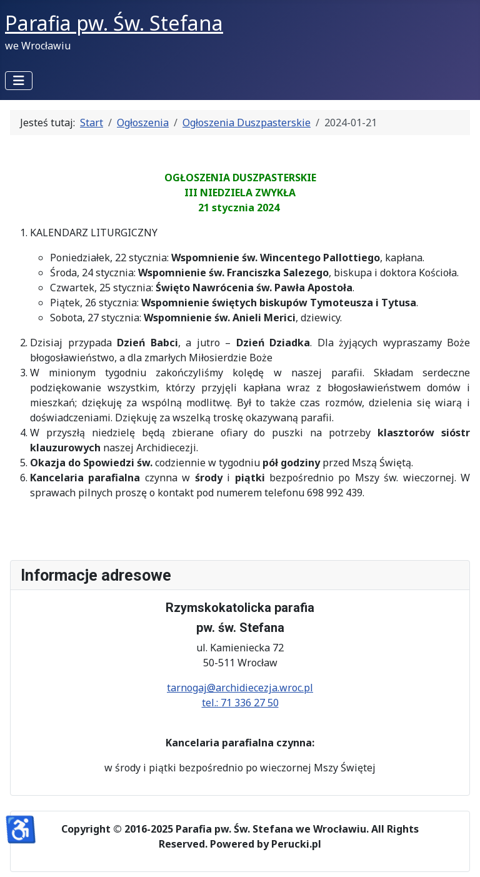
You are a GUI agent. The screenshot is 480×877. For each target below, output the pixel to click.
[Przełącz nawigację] (18, 80)
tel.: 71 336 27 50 (240, 702)
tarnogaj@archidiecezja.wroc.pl (240, 687)
